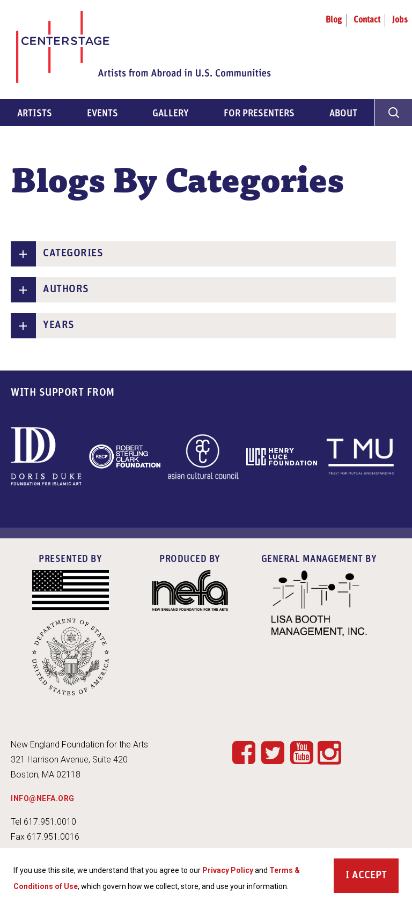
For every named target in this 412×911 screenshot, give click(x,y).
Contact (367, 20)
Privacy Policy (227, 873)
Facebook (243, 752)
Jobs (400, 20)
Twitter (272, 752)
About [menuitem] (343, 114)
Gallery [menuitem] (170, 114)
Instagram (329, 753)
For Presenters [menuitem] (259, 114)
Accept (369, 878)
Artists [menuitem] (34, 114)
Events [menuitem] (102, 114)
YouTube (301, 752)
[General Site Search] (393, 112)
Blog (334, 20)
